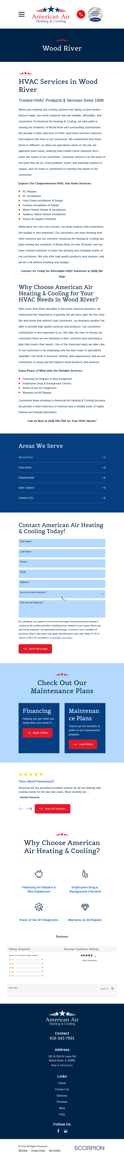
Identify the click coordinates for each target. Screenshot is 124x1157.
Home (62, 1083)
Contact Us (62, 1089)
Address (24, 582)
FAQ (62, 1114)
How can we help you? (31, 602)
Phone (23, 561)
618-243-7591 (62, 1038)
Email (23, 572)
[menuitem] (62, 457)
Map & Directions (62, 1065)
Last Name (25, 551)
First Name (25, 541)
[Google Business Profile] (65, 1131)
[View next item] (29, 808)
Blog (62, 1108)
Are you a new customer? (33, 592)
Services (62, 1095)
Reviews (62, 1101)
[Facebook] (58, 1131)
